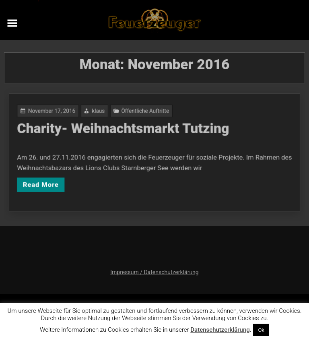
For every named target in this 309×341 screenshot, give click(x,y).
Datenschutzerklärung (219, 329)
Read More (46, 183)
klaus (101, 113)
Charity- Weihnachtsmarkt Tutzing (124, 129)
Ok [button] (261, 330)
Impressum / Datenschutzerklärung (154, 272)
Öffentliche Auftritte (146, 113)
